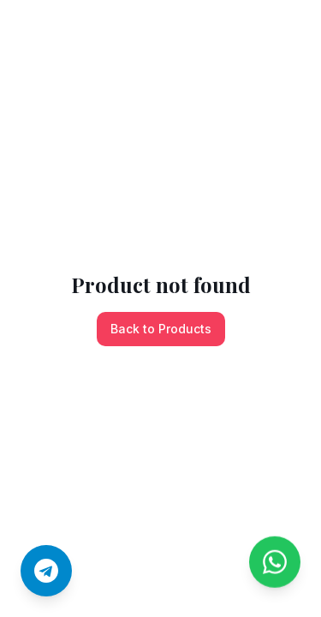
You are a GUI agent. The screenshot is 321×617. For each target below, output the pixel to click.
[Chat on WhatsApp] (274, 566)
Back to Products (160, 328)
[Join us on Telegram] (46, 570)
